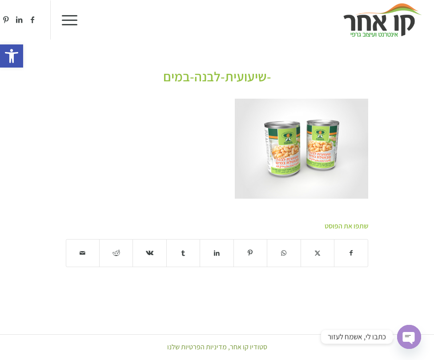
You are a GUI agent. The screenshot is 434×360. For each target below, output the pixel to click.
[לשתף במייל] (82, 253)
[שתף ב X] (317, 253)
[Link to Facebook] (32, 19)
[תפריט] (72, 20)
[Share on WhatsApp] (283, 253)
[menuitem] (72, 20)
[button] (11, 56)
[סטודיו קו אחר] (382, 20)
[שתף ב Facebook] (351, 253)
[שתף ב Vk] (149, 253)
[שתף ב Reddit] (116, 253)
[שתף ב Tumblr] (183, 253)
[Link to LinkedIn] (19, 19)
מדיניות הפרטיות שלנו (197, 347)
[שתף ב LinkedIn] (216, 253)
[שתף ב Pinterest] (250, 253)
